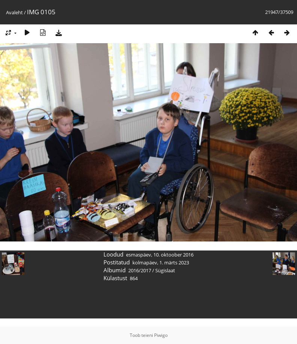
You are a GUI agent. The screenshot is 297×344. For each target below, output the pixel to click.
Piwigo (161, 335)
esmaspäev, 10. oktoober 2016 (160, 254)
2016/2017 (139, 270)
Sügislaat (165, 270)
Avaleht (14, 12)
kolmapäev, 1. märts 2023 (160, 262)
